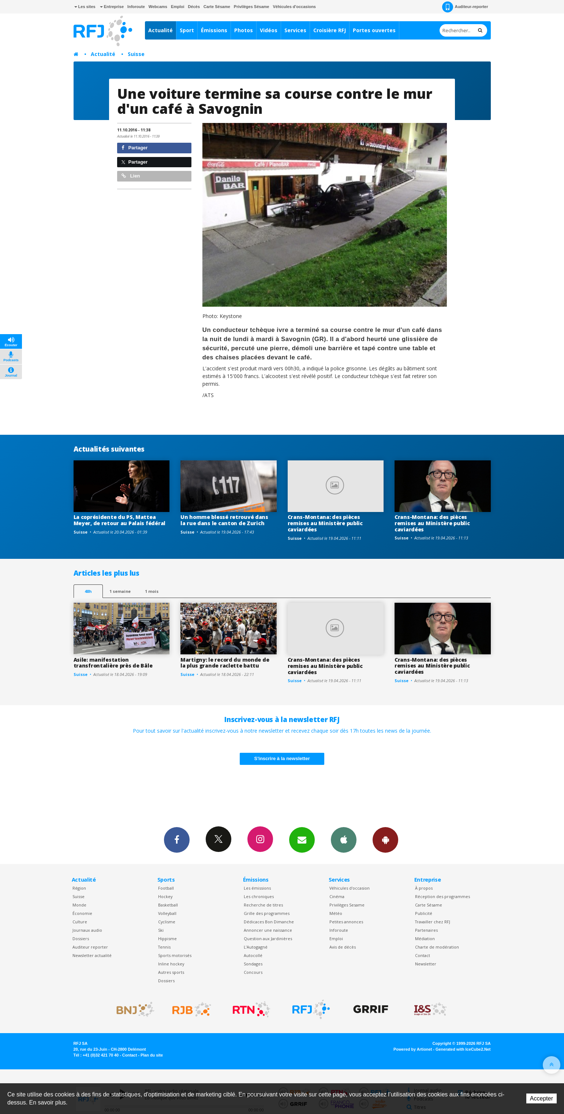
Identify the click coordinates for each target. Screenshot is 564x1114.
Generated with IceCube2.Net (463, 1049)
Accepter (541, 1098)
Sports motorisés (174, 955)
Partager (134, 147)
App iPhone (343, 839)
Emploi (177, 6)
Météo (335, 913)
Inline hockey (171, 963)
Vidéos (268, 30)
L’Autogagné (256, 947)
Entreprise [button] (112, 6)
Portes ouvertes (374, 30)
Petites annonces (346, 921)
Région (79, 888)
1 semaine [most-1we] (120, 591)
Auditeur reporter (90, 947)
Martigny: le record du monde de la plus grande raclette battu (224, 662)
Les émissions (257, 888)
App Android (385, 839)
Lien (131, 176)
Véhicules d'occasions (294, 6)
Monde (79, 904)
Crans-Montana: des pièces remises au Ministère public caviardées (325, 523)
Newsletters (302, 839)
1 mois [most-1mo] (151, 591)
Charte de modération (437, 947)
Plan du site (152, 1055)
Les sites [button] (85, 6)
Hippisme (167, 938)
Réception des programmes (442, 896)
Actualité (160, 30)
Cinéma (336, 896)
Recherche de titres (263, 904)
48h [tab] (88, 591)
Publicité (423, 913)
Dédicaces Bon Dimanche (269, 921)
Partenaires (426, 930)
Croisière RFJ (329, 30)
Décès (194, 6)
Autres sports (171, 972)
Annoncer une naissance (268, 930)
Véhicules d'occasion (349, 888)
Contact (422, 955)
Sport (187, 30)
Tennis (164, 947)
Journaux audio (87, 930)
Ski (161, 930)
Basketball (168, 904)
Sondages (253, 963)
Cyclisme (166, 921)
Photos (243, 30)
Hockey (165, 896)
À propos (424, 888)
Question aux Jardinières (268, 938)
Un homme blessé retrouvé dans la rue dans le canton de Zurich (224, 520)
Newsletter (425, 963)
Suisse (136, 54)
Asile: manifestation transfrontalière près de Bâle (113, 662)
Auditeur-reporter (465, 6)
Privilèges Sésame (251, 6)
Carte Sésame (216, 6)
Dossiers (80, 938)
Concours (253, 972)
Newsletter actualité (92, 955)
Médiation (425, 938)
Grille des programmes (267, 913)
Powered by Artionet (412, 1049)
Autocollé (253, 955)
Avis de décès (342, 947)
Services (295, 30)
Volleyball (167, 913)
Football (166, 888)
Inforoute (136, 6)
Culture (79, 921)
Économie (82, 913)
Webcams (158, 6)
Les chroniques (259, 896)
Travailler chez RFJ (432, 921)
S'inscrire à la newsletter (282, 758)
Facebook (177, 839)
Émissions (214, 30)
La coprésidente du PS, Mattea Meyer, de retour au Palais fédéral (119, 520)
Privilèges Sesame (347, 904)
